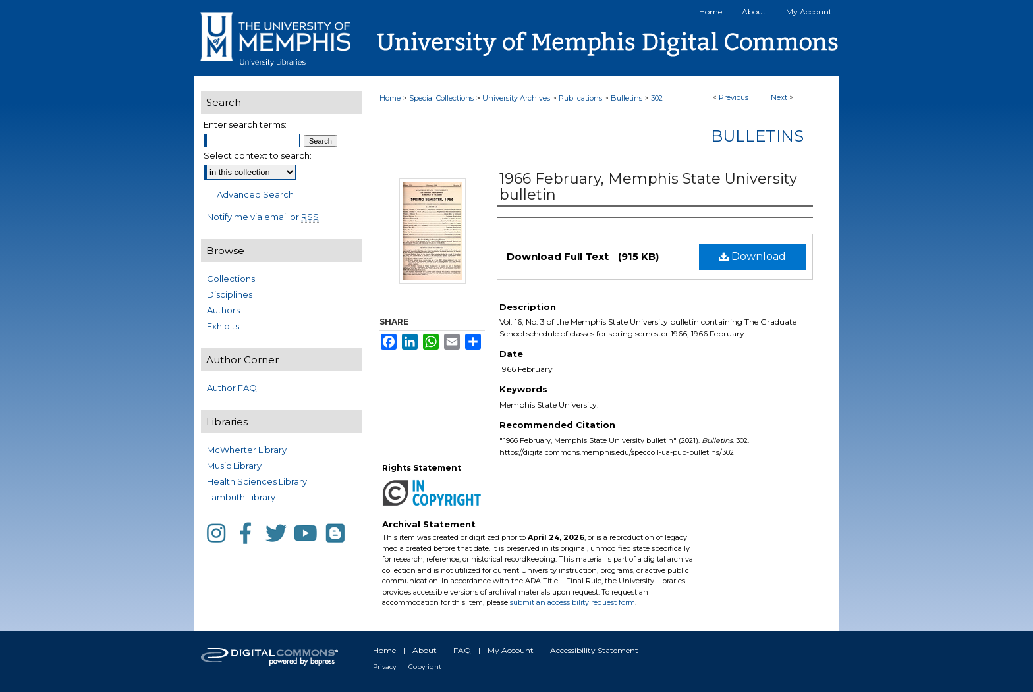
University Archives (516, 98)
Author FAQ (232, 388)
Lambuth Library (241, 497)
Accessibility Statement (594, 650)
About (424, 650)
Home (390, 98)
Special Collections (441, 98)
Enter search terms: (245, 124)
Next (779, 97)
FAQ (462, 650)
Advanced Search (255, 194)
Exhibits (223, 326)
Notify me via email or (263, 216)
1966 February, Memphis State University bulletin (648, 186)
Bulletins (626, 98)
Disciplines (229, 294)
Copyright (424, 666)
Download (752, 256)
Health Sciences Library (257, 481)
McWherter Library (247, 449)
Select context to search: (258, 155)
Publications (580, 98)
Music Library (234, 465)
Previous (733, 97)
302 (657, 98)
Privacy (384, 666)
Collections (231, 278)
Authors (223, 310)
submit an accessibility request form (572, 602)
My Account (511, 650)
